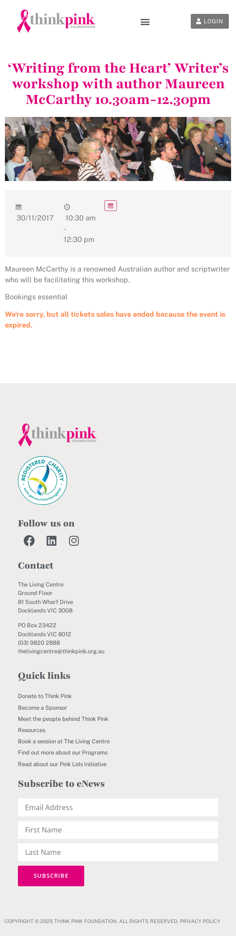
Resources (31, 730)
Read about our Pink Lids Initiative (62, 764)
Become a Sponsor (42, 707)
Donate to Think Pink (45, 696)
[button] (144, 21)
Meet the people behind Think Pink (63, 719)
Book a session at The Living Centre (64, 741)
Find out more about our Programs (62, 752)
